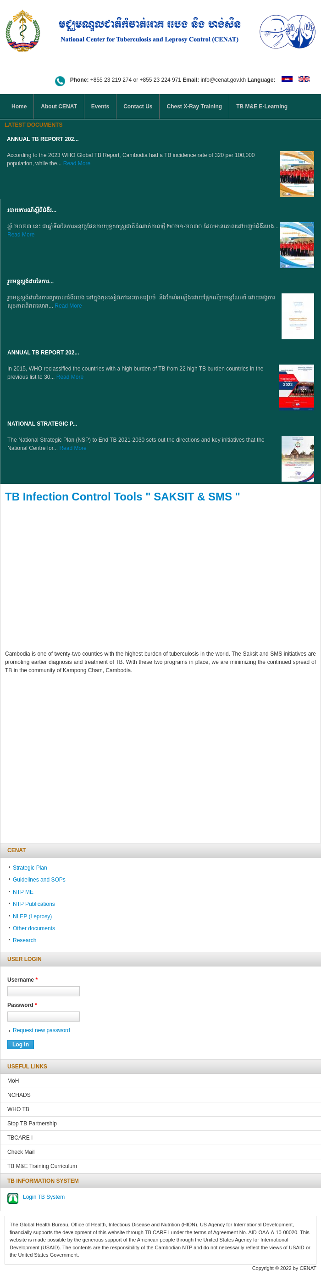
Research (24, 940)
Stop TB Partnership (32, 1123)
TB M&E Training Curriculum (42, 1166)
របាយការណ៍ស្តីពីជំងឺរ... (31, 210)
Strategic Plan (30, 868)
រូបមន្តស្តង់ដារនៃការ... (30, 281)
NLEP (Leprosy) (32, 916)
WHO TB (18, 1109)
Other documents (34, 928)
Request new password (41, 1030)
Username (22, 980)
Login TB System (44, 1197)
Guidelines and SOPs (39, 879)
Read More (76, 163)
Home (19, 106)
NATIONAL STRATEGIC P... (42, 424)
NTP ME (23, 892)
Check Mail (20, 1152)
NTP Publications (34, 904)
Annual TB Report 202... (42, 139)
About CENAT (59, 106)
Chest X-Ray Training (194, 106)
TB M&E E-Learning (262, 106)
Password (22, 1005)
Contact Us (137, 106)
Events (100, 106)
